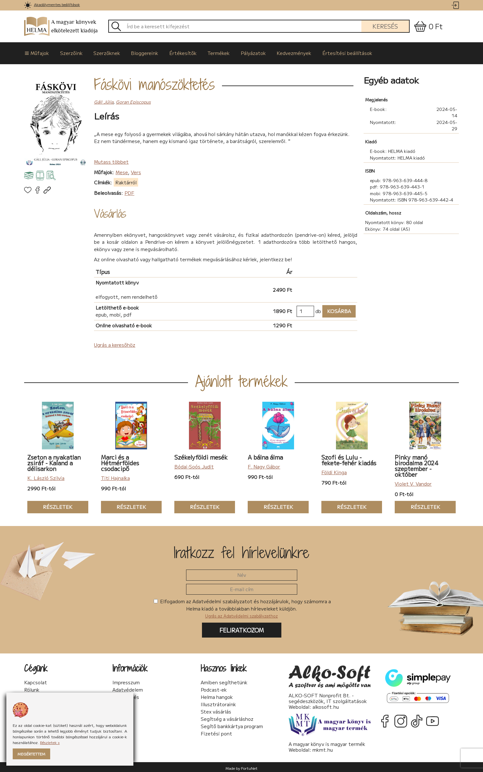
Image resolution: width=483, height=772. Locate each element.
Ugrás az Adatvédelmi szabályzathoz (241, 614)
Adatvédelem (127, 688)
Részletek (49, 505)
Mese (122, 170)
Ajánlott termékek (241, 379)
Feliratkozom (241, 628)
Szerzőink (69, 52)
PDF (129, 190)
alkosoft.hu (325, 704)
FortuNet (249, 766)
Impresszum (126, 680)
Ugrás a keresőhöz (114, 342)
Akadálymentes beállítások (57, 4)
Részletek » (50, 742)
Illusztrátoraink (218, 702)
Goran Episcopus (133, 99)
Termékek (211, 52)
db (318, 308)
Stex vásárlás (216, 710)
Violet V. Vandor (413, 481)
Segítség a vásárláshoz (227, 717)
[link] (27, 5)
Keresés (385, 26)
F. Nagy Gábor (264, 464)
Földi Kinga (334, 470)
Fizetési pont (216, 731)
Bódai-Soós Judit (194, 464)
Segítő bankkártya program (232, 724)
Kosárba (336, 309)
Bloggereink (139, 52)
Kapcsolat (35, 680)
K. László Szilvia (45, 476)
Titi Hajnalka (115, 476)
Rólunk (31, 688)
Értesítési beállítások (335, 52)
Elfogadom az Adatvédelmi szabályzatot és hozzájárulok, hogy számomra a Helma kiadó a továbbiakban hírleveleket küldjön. (242, 606)
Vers (136, 170)
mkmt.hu (322, 747)
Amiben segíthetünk (224, 680)
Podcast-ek (214, 688)
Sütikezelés (125, 695)
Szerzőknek (103, 52)
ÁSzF (118, 702)
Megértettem (31, 753)
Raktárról (126, 180)
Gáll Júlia (103, 99)
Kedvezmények (283, 52)
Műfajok (36, 52)
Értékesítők (176, 52)
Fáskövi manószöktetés (154, 82)
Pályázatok (244, 52)
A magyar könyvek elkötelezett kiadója (61, 26)
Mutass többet (111, 159)
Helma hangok (217, 695)
